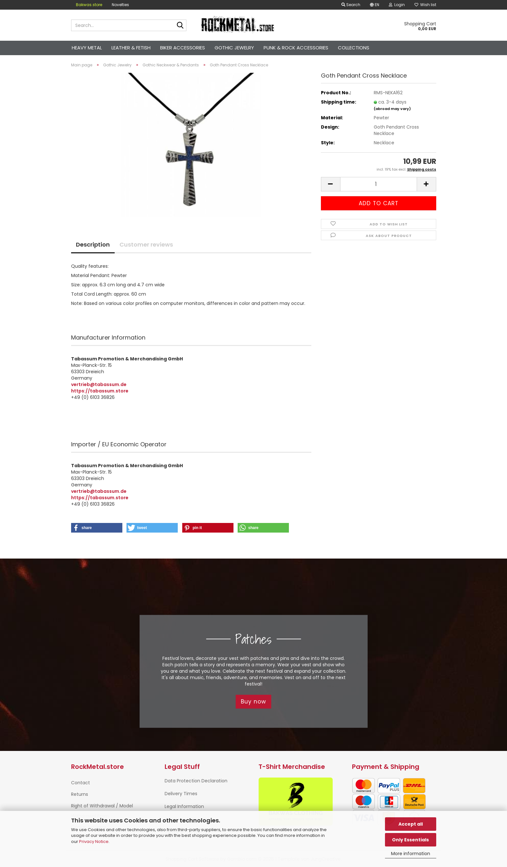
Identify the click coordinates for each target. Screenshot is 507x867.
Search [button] (350, 4)
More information (410, 853)
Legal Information (184, 806)
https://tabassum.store (99, 391)
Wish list (425, 4)
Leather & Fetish (131, 47)
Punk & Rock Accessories (296, 47)
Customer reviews (146, 244)
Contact (80, 782)
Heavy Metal (87, 47)
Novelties (120, 4)
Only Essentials (410, 840)
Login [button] (397, 4)
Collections (353, 47)
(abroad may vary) (392, 108)
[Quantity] (378, 184)
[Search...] (180, 25)
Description (93, 244)
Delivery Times (181, 793)
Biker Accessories (182, 47)
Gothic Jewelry (234, 47)
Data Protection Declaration (196, 781)
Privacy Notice (94, 841)
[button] (374, 5)
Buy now (253, 701)
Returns (79, 794)
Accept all (410, 824)
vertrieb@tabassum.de (99, 384)
